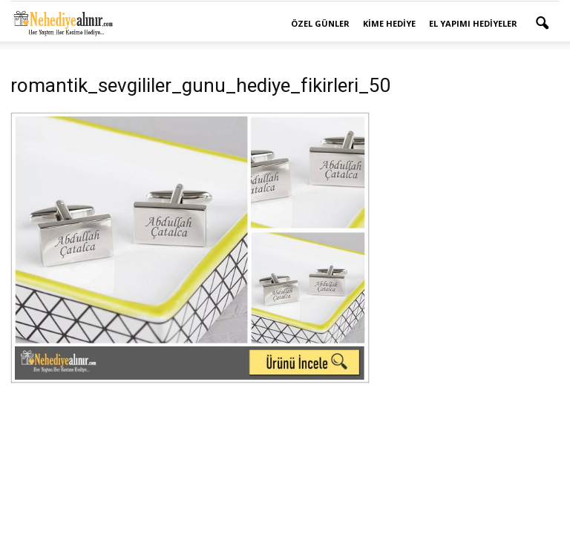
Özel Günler (320, 23)
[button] (542, 24)
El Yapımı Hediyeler (473, 23)
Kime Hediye (389, 23)
